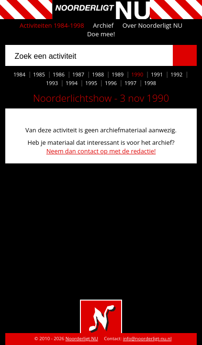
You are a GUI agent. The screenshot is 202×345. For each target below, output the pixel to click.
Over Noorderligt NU (152, 25)
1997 (130, 82)
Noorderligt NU (82, 338)
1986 (59, 74)
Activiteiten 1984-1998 (52, 25)
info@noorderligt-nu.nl (147, 338)
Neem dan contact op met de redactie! (101, 151)
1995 (91, 82)
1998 (150, 82)
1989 (117, 74)
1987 (78, 74)
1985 (39, 74)
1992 (176, 74)
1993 (52, 82)
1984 (19, 74)
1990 (137, 74)
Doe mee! (101, 34)
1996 (111, 82)
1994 (72, 82)
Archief (103, 25)
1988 (98, 74)
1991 (157, 74)
